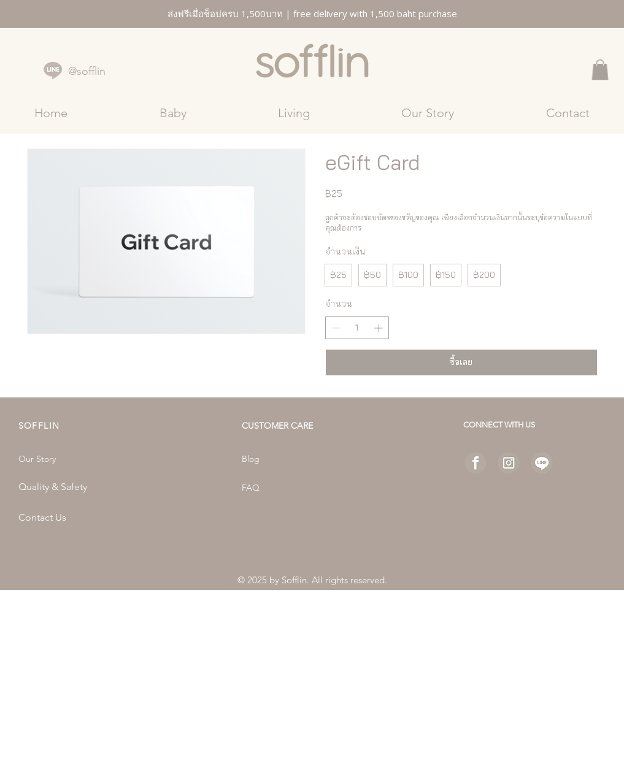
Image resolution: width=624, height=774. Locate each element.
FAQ (251, 487)
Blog (251, 458)
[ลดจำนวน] (335, 328)
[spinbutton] (357, 328)
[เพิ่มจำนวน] (378, 328)
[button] (600, 69)
